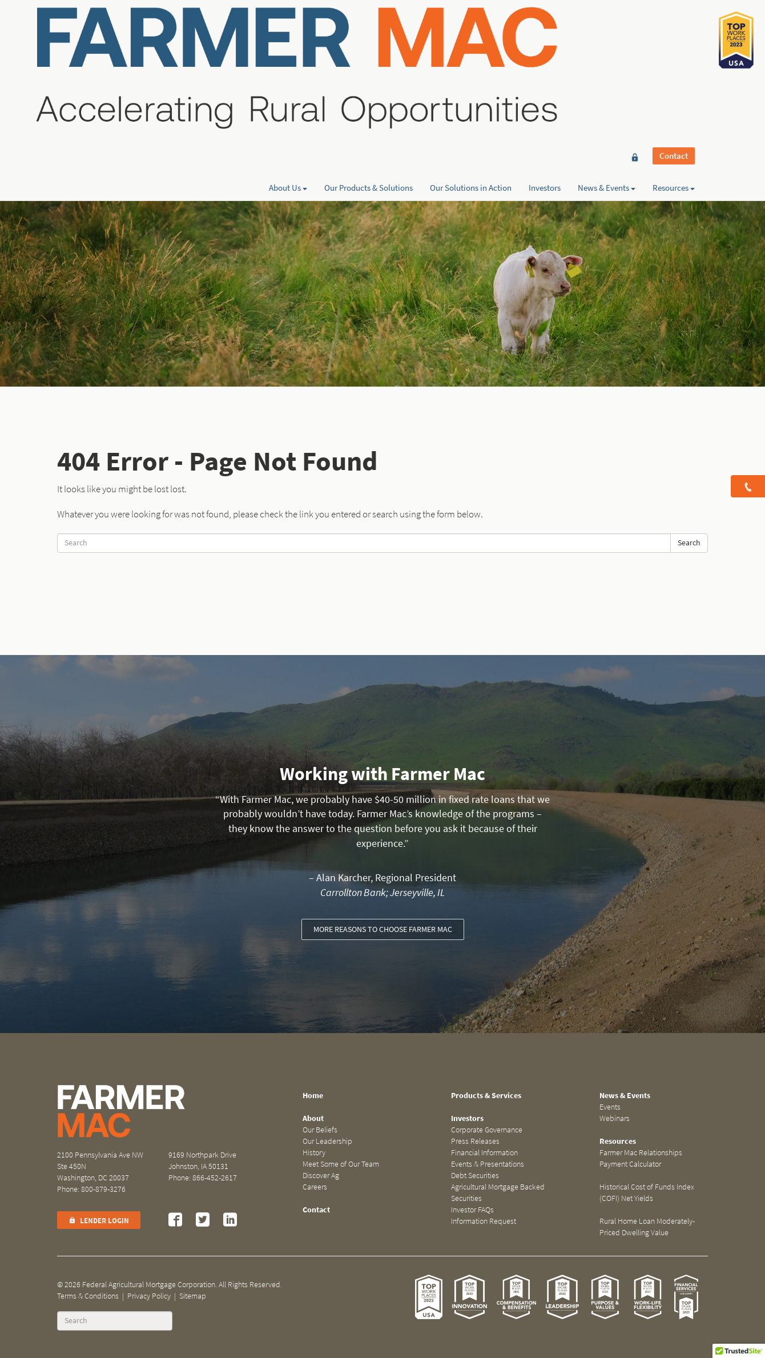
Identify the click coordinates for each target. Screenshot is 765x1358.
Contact (673, 29)
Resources (674, 49)
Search (689, 542)
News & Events (606, 49)
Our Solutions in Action (471, 49)
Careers (315, 1187)
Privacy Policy (149, 1296)
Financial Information (484, 1152)
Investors (545, 49)
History (314, 1152)
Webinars (614, 1118)
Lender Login (99, 1221)
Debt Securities (475, 1175)
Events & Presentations (487, 1164)
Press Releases (475, 1141)
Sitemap (192, 1296)
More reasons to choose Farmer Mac (382, 929)
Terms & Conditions (88, 1296)
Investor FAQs (472, 1209)
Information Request (483, 1221)
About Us (288, 49)
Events (610, 1107)
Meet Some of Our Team (341, 1164)
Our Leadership (327, 1141)
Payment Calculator (630, 1164)
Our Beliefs (320, 1129)
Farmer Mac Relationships (640, 1152)
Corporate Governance (486, 1129)
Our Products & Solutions (368, 49)
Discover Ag (321, 1175)
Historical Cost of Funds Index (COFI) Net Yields (646, 1193)
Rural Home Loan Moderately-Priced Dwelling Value (647, 1227)
